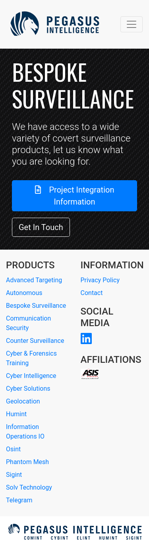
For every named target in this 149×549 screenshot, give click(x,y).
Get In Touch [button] (41, 227)
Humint (16, 414)
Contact (92, 293)
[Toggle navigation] (131, 24)
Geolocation (23, 401)
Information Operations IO (25, 431)
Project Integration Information (74, 196)
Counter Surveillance (35, 340)
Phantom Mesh (27, 462)
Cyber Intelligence (31, 376)
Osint (13, 449)
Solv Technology (29, 487)
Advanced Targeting (34, 280)
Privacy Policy (100, 280)
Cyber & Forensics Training (31, 358)
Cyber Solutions (28, 388)
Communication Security (28, 323)
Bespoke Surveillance (36, 305)
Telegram (19, 500)
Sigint (14, 474)
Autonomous (24, 293)
